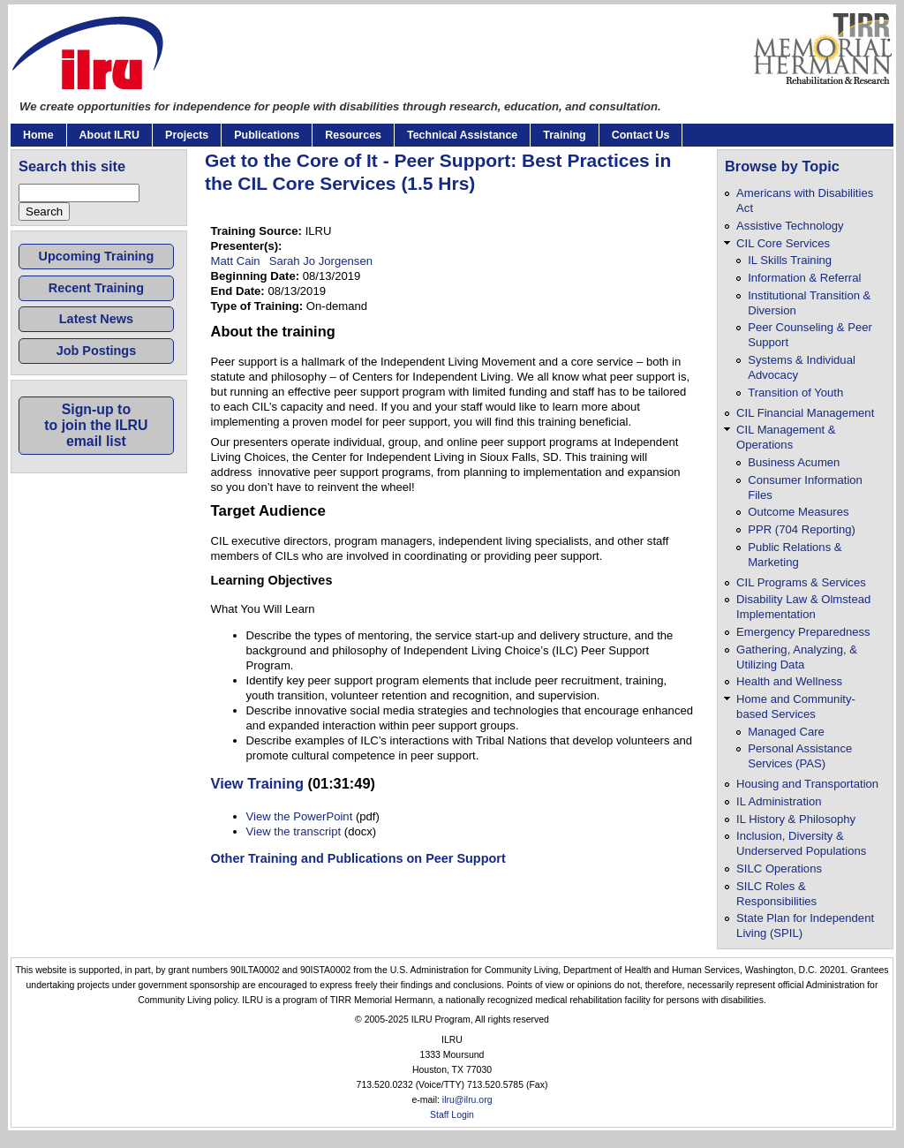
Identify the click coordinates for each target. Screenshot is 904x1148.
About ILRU (109, 135)
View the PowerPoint (299, 816)
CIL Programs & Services (801, 582)
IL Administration (778, 801)
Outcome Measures (798, 511)
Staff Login (452, 1115)
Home (38, 135)
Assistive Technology (789, 225)
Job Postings (96, 351)
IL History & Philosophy (795, 819)
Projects (186, 135)
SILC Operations (779, 868)
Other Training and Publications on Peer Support (358, 858)
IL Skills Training (790, 260)
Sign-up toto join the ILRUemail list (95, 425)
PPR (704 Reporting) (801, 529)
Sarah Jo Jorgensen (321, 261)
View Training (257, 783)
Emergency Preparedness (803, 631)
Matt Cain (235, 261)
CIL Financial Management (805, 412)
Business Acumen (794, 462)
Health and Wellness (789, 681)
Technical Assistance (462, 135)
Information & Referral (804, 277)
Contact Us (641, 135)
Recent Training (96, 288)
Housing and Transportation (807, 783)
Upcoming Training (96, 256)
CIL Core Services (783, 243)
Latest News (96, 319)
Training (564, 135)
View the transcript (294, 831)
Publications (266, 135)
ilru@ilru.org (467, 1100)
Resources (353, 135)
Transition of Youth (795, 392)
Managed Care (786, 731)
